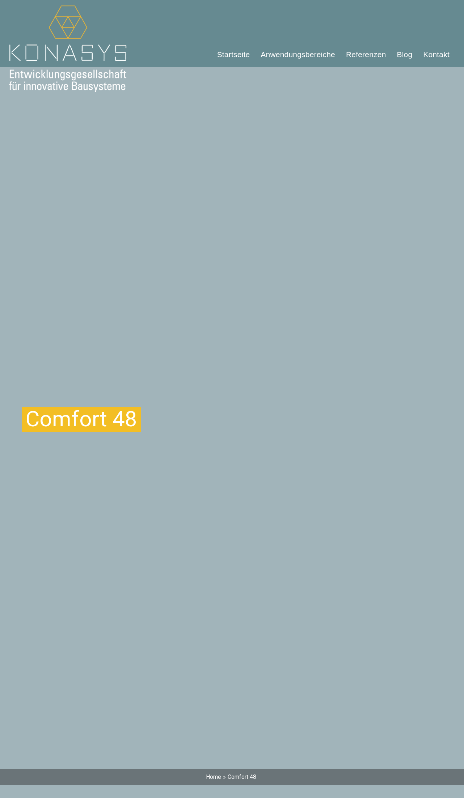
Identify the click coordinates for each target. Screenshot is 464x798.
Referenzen (366, 54)
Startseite (233, 54)
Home (213, 776)
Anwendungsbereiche (298, 54)
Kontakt (436, 54)
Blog (405, 54)
